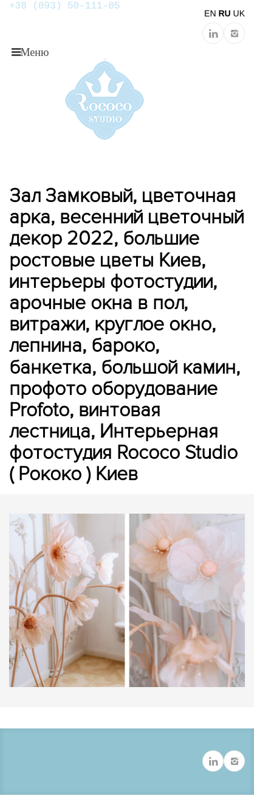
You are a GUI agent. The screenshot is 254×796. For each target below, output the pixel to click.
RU (224, 13)
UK (239, 13)
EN (210, 13)
